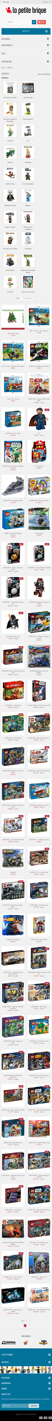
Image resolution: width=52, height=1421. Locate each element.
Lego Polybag (28, 97)
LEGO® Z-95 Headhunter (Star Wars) (39, 366)
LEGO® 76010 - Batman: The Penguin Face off (39, 637)
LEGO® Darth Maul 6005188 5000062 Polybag (13, 1243)
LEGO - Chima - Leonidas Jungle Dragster (13, 366)
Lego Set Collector (10, 97)
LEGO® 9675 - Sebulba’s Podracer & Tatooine (13, 568)
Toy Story (10, 292)
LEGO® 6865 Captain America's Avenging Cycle (13, 672)
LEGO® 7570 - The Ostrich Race (39, 872)
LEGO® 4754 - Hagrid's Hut (39, 1277)
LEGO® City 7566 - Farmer (13, 433)
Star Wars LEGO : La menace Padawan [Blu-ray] (13, 467)
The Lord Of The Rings (10, 249)
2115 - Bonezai (39, 466)
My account (6, 1377)
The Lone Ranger (28, 184)
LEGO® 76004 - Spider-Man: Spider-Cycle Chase (13, 1176)
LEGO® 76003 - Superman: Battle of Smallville (39, 1176)
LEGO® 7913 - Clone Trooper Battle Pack (39, 1110)
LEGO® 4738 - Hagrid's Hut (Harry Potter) (13, 1110)
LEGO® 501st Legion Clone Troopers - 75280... (13, 906)
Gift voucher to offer (13, 333)
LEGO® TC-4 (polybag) (13, 940)
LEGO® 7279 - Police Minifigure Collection (13, 534)
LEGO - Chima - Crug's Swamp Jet (39, 331)
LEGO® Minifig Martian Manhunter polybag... (39, 672)
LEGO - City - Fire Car (13, 399)
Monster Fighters (10, 205)
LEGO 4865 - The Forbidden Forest (39, 1242)
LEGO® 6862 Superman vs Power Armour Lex (39, 973)
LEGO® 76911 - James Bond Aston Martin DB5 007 (13, 973)
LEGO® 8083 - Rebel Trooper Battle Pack (39, 771)
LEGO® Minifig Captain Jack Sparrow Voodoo (39, 603)
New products (7, 45)
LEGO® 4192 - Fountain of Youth (13, 1277)
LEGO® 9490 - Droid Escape (39, 1007)
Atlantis (10, 141)
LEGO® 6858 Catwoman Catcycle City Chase (13, 771)
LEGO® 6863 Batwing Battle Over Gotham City (13, 1076)
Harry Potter (10, 184)
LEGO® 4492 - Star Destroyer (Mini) (13, 500)
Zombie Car (13, 872)
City (28, 141)
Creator (10, 162)
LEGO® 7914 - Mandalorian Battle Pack (39, 1210)
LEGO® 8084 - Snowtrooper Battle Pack (13, 840)
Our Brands (26, 1336)
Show (23, 1321)
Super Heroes (10, 270)
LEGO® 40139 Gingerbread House (13, 1143)
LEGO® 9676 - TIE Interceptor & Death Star (13, 603)
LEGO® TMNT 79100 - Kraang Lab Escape (13, 1042)
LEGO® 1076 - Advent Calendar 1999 (39, 1143)
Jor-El (39, 433)
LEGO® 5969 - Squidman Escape (39, 905)
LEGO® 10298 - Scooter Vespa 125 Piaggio (13, 1310)
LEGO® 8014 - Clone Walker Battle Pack (39, 1310)
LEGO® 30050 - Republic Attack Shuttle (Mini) (39, 400)
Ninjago (28, 205)
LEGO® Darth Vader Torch (13, 636)
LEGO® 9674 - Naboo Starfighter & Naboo (39, 568)
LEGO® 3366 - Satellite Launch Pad (39, 805)
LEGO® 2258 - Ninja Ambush (13, 705)
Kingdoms (28, 162)
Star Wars (28, 249)
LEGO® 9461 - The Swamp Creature (39, 840)
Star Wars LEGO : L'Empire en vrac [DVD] (39, 705)
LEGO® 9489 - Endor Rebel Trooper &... (39, 738)
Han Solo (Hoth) (39, 533)
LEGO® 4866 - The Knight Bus (13, 1210)
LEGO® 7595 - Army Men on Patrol (39, 1041)
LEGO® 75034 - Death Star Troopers (39, 1075)
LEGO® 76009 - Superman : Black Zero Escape (13, 806)
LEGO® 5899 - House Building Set (38, 500)
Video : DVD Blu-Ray (28, 292)
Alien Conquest (28, 119)
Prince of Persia (10, 227)
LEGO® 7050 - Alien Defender (13, 738)
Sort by (18, 298)
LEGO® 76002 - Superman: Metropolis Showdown (13, 1007)
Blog (3, 53)
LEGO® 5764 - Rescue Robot (39, 940)
